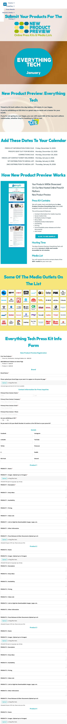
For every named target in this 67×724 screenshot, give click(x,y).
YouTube (36, 439)
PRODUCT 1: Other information (10, 528)
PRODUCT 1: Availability (8, 500)
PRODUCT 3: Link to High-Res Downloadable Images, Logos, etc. (19, 684)
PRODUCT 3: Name (6, 631)
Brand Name (7, 373)
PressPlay (23, 3)
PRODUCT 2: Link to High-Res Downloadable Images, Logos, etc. (19, 603)
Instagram (37, 433)
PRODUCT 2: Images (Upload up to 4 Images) (14, 556)
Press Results (22, 6)
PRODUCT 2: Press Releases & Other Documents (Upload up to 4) (19, 617)
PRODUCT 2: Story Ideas (7, 573)
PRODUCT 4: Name (6, 712)
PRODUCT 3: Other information (10, 690)
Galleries (16, 12)
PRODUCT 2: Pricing (6, 589)
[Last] (50, 395)
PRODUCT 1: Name (9, 468)
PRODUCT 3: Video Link (7, 678)
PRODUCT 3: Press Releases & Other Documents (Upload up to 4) (19, 698)
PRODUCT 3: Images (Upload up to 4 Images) (14, 637)
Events (14, 3)
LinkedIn (3, 439)
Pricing (24, 12)
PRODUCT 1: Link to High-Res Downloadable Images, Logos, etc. (19, 522)
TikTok (2, 446)
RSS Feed (3, 458)
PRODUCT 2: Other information (10, 609)
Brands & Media (21, 9)
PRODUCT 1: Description (11, 485)
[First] (17, 395)
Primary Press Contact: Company (13, 399)
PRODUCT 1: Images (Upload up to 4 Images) (16, 475)
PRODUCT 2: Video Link (7, 597)
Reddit (36, 452)
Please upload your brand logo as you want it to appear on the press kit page (26, 379)
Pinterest (37, 446)
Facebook (3, 433)
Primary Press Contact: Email (12, 405)
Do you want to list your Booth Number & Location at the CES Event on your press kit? (26, 423)
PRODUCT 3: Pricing (6, 670)
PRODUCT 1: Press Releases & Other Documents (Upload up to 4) (19, 536)
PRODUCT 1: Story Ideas (7, 492)
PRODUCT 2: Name (6, 549)
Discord (36, 458)
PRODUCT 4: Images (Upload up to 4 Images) (14, 718)
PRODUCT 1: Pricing (6, 508)
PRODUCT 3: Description (8, 647)
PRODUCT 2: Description (8, 566)
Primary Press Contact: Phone (9, 412)
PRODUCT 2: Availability (8, 581)
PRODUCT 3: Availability (8, 662)
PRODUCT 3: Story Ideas (7, 655)
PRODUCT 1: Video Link (7, 515)
